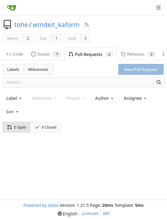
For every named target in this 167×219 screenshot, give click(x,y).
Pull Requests (91, 54)
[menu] (12, 111)
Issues (46, 54)
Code (14, 54)
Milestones (38, 69)
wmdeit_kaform (56, 25)
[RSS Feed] (86, 24)
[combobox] (14, 98)
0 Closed (45, 127)
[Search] (159, 82)
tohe (21, 25)
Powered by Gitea (41, 205)
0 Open (17, 127)
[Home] (11, 7)
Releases (138, 54)
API (106, 213)
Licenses (90, 213)
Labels (13, 69)
